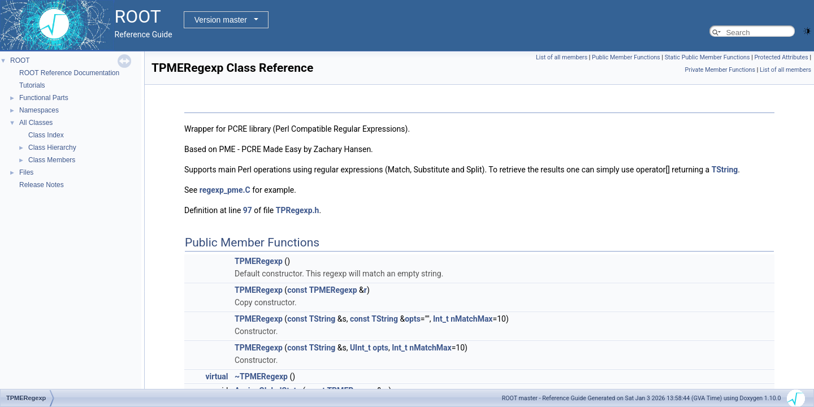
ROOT (20, 60)
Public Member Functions (626, 57)
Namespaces (39, 110)
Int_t (441, 318)
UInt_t (360, 347)
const (297, 290)
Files (26, 172)
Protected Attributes (781, 57)
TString (725, 169)
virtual (216, 376)
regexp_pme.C (225, 189)
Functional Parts (43, 98)
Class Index (46, 135)
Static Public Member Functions (707, 57)
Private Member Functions (720, 69)
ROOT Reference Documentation (69, 73)
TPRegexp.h (297, 210)
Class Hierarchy (52, 147)
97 (247, 210)
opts (413, 318)
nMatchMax (471, 318)
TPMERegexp (259, 261)
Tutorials (32, 85)
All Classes (36, 123)
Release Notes (41, 185)
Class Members (51, 160)
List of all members (561, 57)
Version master (220, 19)
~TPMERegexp (261, 376)
